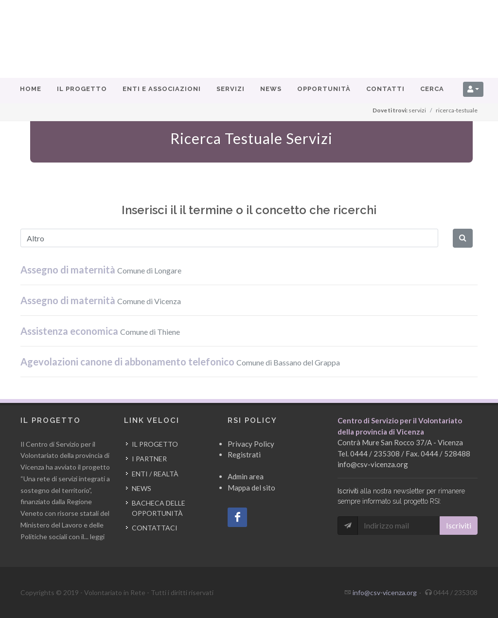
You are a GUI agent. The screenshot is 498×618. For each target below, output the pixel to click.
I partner (149, 458)
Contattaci (155, 528)
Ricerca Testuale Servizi (251, 138)
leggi (97, 536)
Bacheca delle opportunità (158, 508)
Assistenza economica (100, 331)
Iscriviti (458, 525)
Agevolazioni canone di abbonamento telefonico (180, 361)
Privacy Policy (251, 443)
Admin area (246, 476)
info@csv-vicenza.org (373, 464)
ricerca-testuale (457, 110)
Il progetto (155, 444)
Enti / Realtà (155, 474)
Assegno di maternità (100, 269)
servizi (417, 110)
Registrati (244, 454)
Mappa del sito (251, 487)
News (141, 488)
